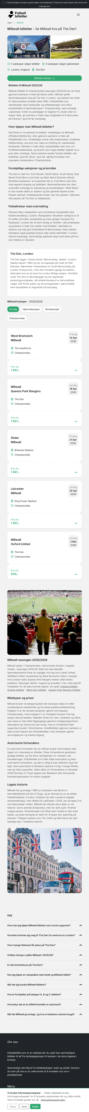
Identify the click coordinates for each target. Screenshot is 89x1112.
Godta (35, 1106)
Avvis (24, 1106)
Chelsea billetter (69, 686)
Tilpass (13, 1106)
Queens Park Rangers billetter (64, 690)
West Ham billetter (36, 690)
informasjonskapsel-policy (53, 1100)
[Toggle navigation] (78, 14)
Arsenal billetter (15, 690)
